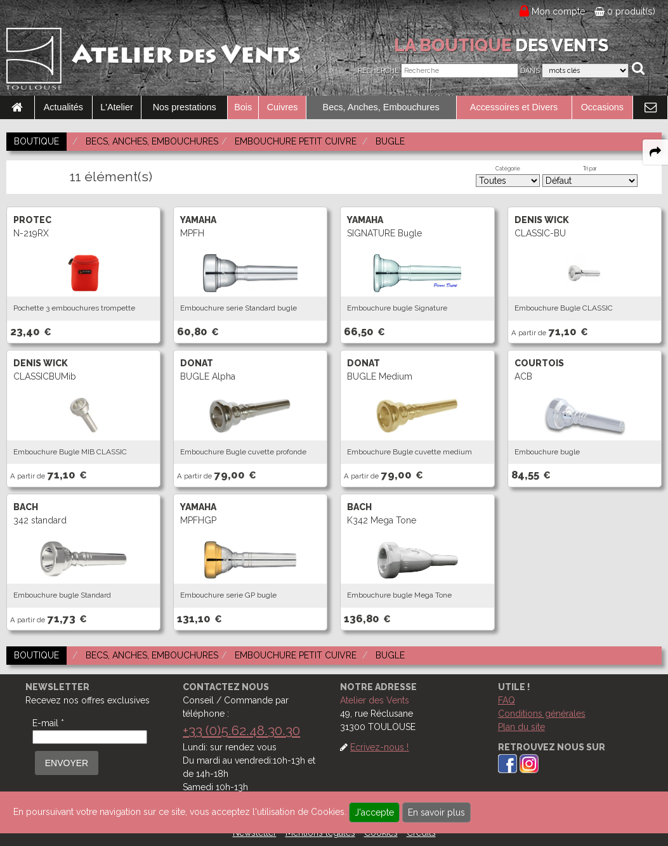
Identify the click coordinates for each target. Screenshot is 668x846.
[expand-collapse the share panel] (655, 152)
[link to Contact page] (650, 108)
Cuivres (282, 107)
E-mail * (48, 723)
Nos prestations (184, 107)
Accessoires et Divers (514, 107)
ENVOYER (66, 763)
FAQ (506, 700)
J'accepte (374, 812)
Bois (243, 107)
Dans (530, 71)
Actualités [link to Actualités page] (63, 107)
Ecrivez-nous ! (379, 747)
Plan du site (521, 727)
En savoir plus (436, 812)
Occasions (602, 107)
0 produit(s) (624, 11)
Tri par (590, 168)
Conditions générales (542, 713)
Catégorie (507, 168)
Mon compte (559, 11)
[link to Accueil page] (17, 108)
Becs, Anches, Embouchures (381, 107)
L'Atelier (116, 107)
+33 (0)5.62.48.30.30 (241, 730)
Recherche (378, 71)
